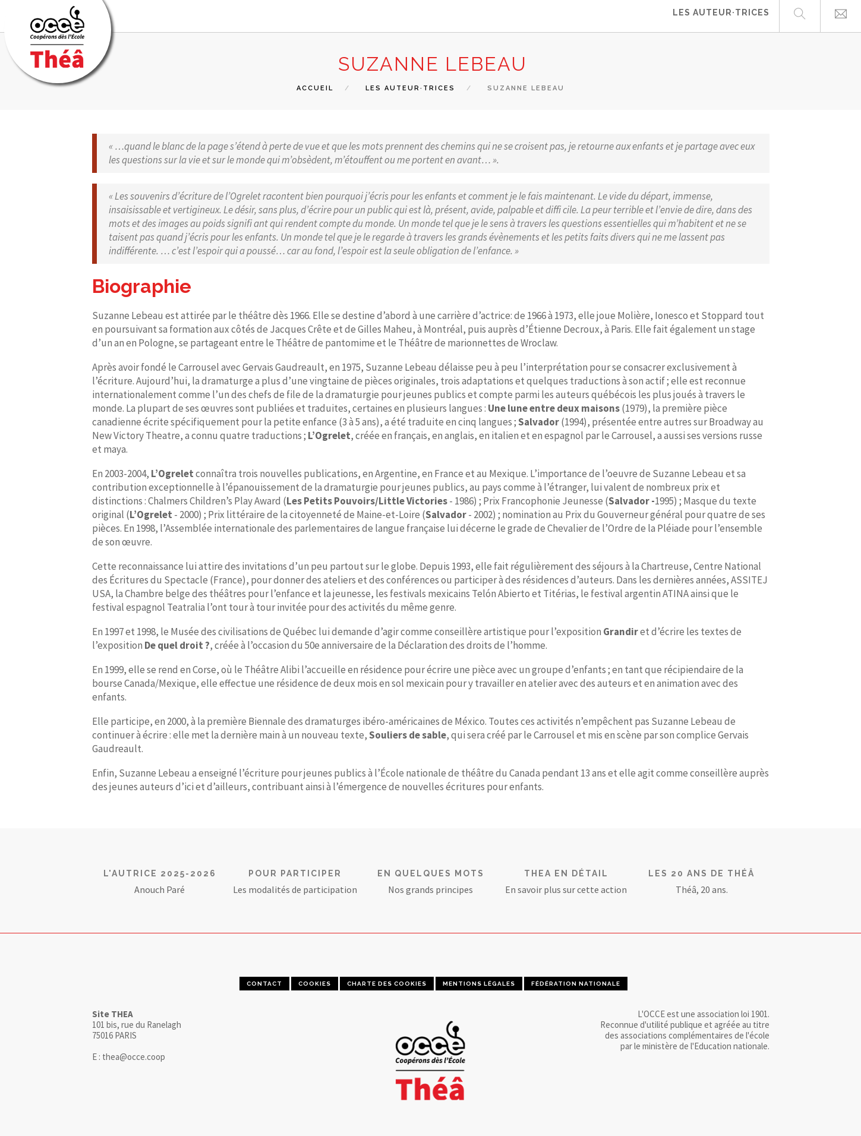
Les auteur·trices (721, 15)
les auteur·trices (410, 88)
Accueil (315, 88)
